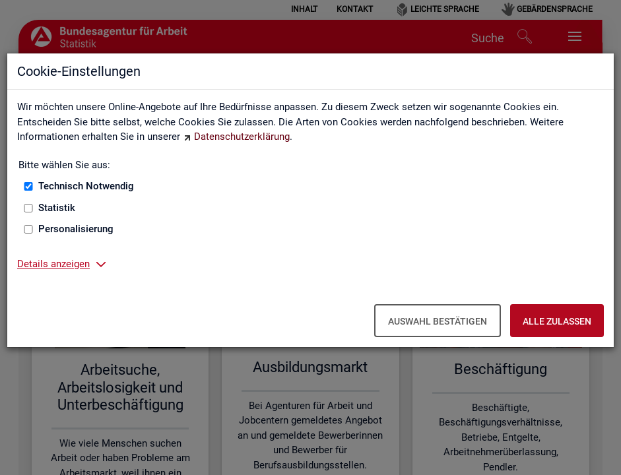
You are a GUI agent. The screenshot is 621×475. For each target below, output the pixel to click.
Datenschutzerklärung (242, 136)
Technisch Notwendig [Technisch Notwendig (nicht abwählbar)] (86, 186)
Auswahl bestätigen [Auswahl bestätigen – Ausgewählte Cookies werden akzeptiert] (437, 321)
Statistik (56, 208)
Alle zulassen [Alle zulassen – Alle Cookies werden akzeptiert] (557, 321)
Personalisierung (76, 229)
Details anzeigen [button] (53, 264)
